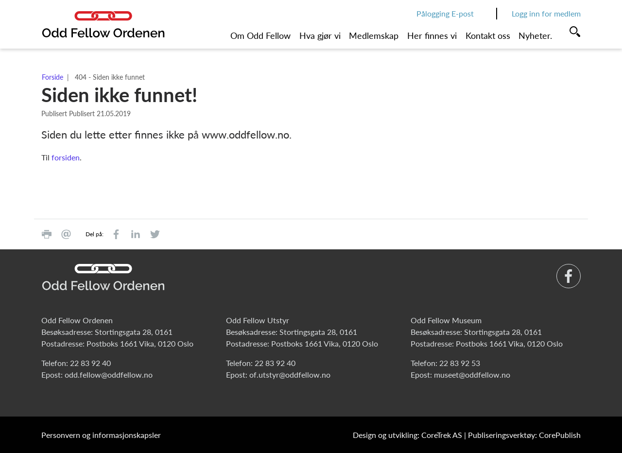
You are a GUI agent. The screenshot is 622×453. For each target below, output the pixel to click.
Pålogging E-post (445, 13)
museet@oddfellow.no (472, 374)
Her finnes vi (432, 35)
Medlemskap (373, 35)
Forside (52, 77)
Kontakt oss (488, 35)
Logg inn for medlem (546, 13)
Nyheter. (535, 35)
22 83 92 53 (459, 362)
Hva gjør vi (320, 35)
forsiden (66, 157)
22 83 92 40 (90, 362)
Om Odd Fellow (260, 35)
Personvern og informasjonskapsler (101, 434)
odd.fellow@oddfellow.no (109, 374)
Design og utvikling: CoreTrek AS (407, 434)
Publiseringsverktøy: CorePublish (524, 434)
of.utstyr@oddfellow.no (289, 374)
